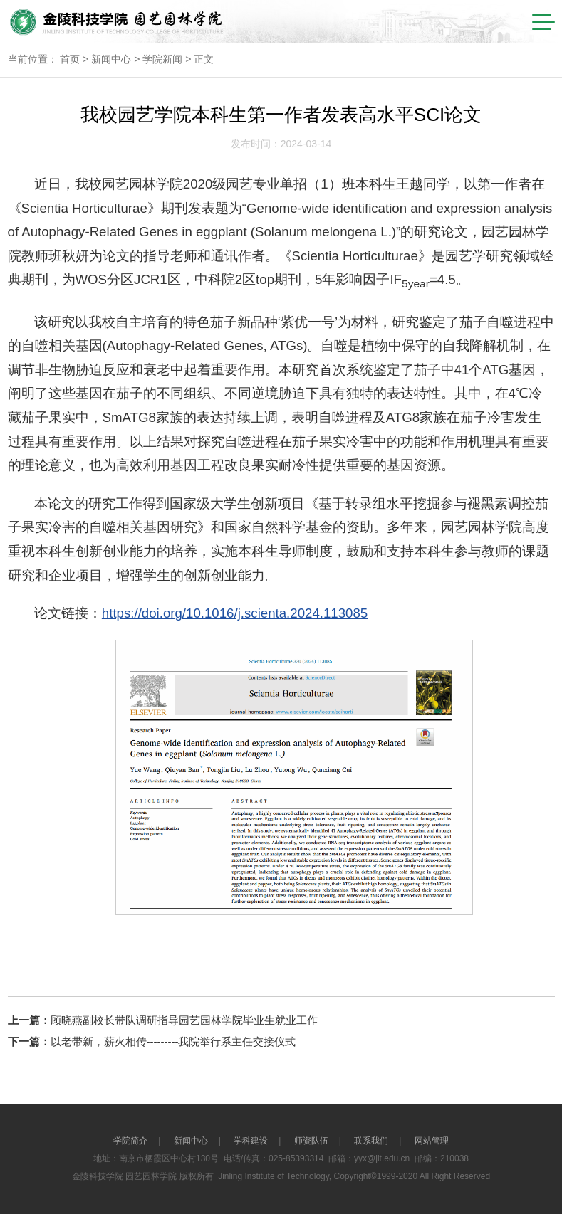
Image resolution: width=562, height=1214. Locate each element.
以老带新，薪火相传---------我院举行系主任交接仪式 (173, 1041)
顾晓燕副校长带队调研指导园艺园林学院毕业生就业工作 (184, 1020)
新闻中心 (111, 59)
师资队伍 (311, 1141)
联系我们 (371, 1141)
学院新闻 (162, 59)
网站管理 (432, 1141)
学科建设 (251, 1141)
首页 (70, 59)
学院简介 (130, 1141)
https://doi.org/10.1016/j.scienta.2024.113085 (235, 613)
